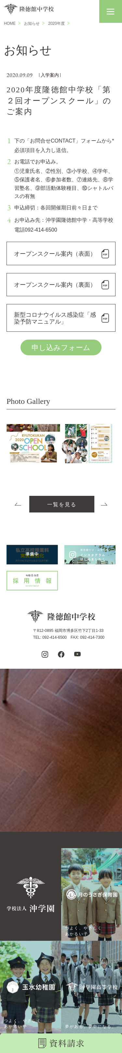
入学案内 (50, 75)
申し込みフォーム (61, 347)
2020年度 (56, 23)
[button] (110, 11)
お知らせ (32, 23)
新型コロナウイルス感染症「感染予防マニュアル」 (55, 318)
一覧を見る (61, 504)
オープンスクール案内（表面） (55, 254)
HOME (10, 23)
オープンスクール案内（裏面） (55, 285)
